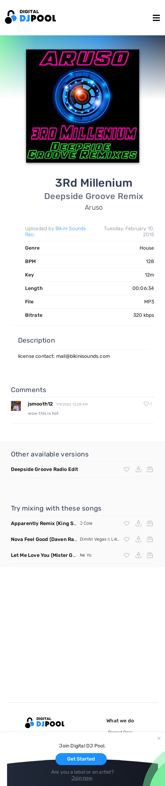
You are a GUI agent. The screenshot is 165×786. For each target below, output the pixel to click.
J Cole (86, 523)
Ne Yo (86, 555)
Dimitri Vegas (93, 539)
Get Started (81, 759)
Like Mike (120, 539)
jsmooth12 (40, 404)
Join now (81, 778)
